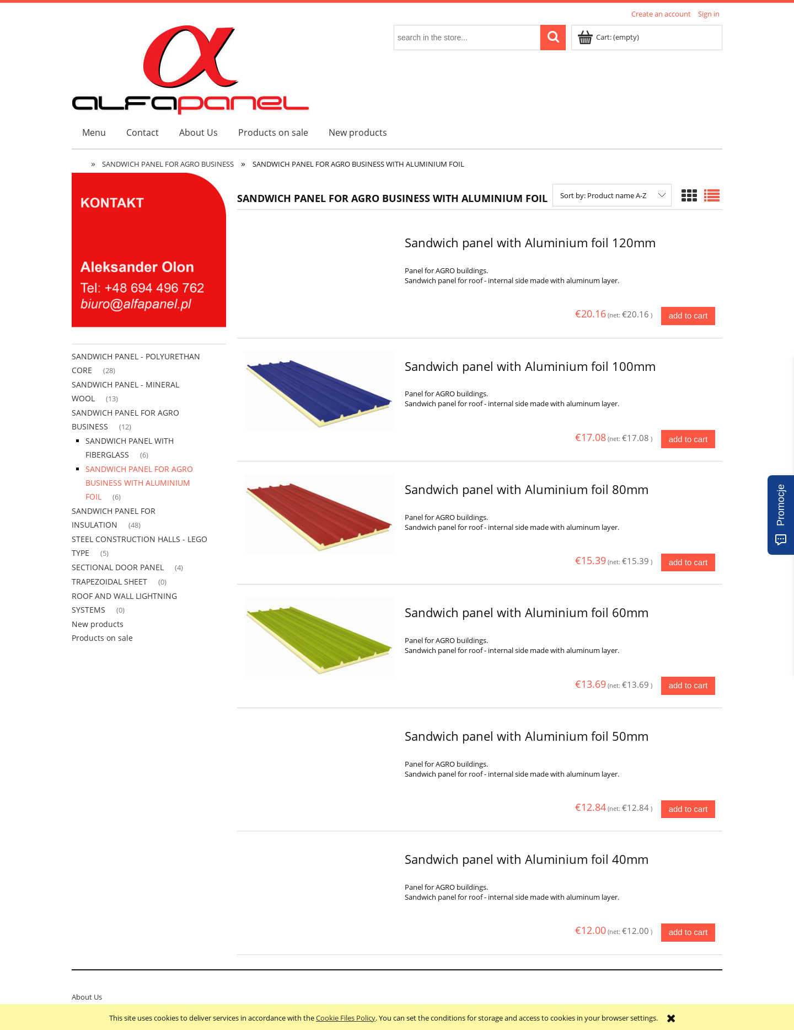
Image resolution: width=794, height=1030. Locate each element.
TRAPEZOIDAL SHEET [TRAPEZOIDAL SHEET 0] (109, 581)
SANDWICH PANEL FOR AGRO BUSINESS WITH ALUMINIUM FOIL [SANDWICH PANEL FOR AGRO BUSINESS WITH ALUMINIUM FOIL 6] (139, 483)
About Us (87, 997)
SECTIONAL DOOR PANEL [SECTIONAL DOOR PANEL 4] (118, 567)
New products (98, 624)
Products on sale (102, 638)
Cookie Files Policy (345, 1018)
